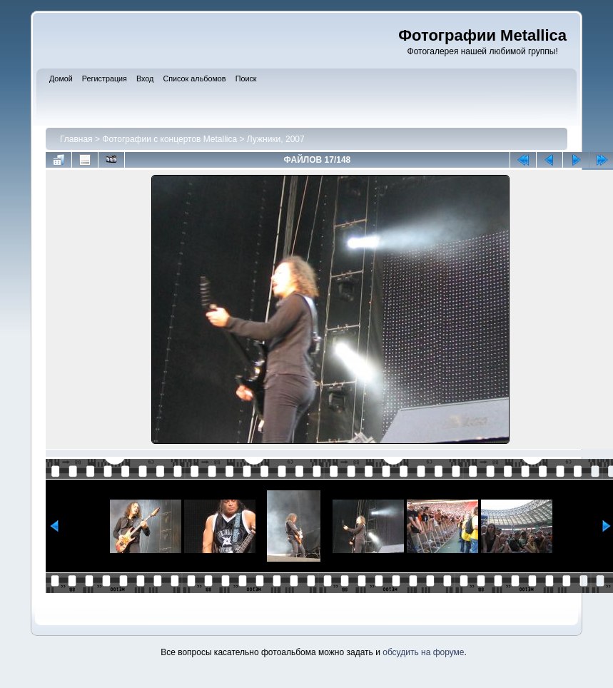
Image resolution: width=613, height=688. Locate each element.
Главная (76, 139)
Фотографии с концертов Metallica (169, 139)
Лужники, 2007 (276, 139)
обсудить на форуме (423, 652)
